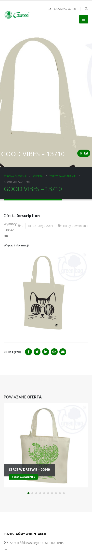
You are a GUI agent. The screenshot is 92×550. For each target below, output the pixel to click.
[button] (28, 493)
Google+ (54, 351)
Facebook (28, 351)
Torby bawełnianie (75, 226)
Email (62, 351)
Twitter (37, 351)
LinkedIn (45, 351)
